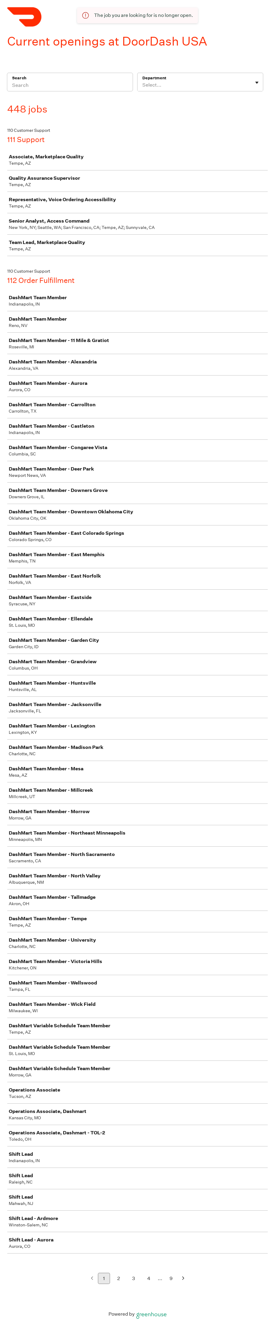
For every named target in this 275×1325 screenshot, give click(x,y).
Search (19, 78)
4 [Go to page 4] (148, 1278)
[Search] (70, 86)
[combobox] (142, 85)
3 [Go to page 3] (133, 1278)
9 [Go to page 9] (171, 1278)
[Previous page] (92, 1278)
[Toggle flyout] (256, 82)
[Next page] (183, 1278)
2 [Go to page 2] (118, 1278)
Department (154, 78)
